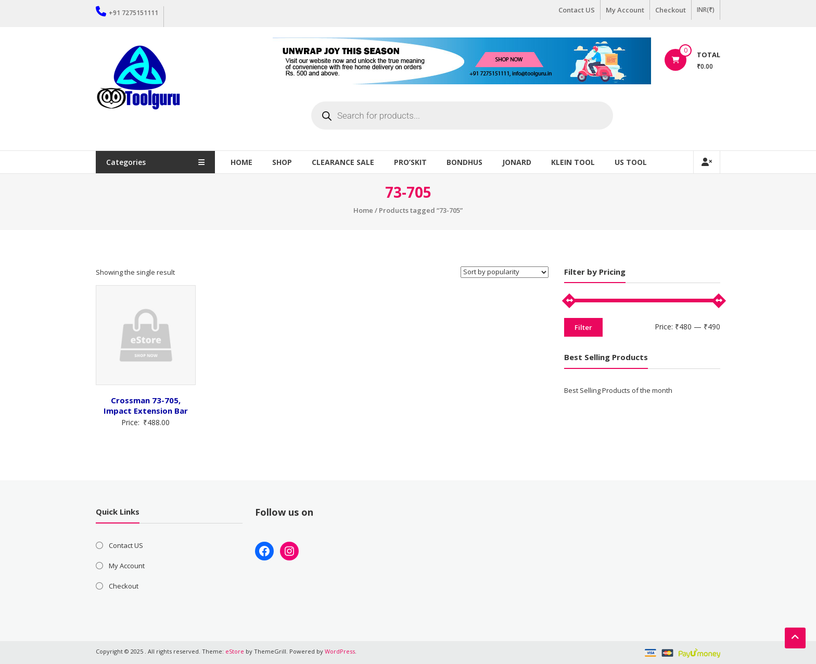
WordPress (340, 651)
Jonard (517, 162)
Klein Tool (573, 162)
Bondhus (465, 162)
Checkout (670, 10)
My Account (625, 10)
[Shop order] (505, 272)
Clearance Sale (343, 162)
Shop (282, 162)
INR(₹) (706, 9)
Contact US (576, 10)
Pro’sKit (410, 162)
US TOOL (631, 162)
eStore (234, 651)
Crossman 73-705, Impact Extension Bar (146, 405)
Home (242, 162)
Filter (583, 327)
